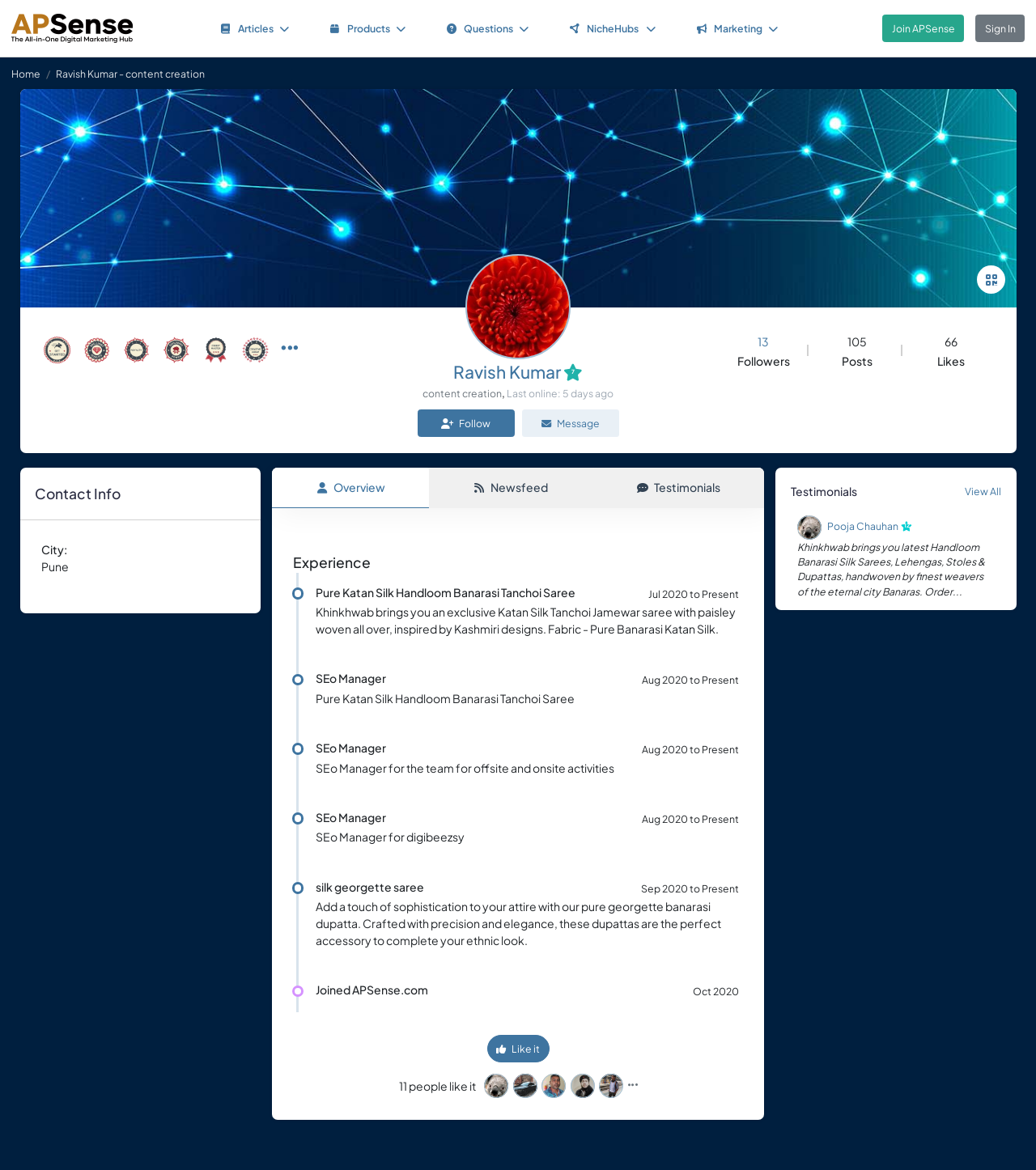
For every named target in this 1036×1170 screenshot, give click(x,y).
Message (570, 423)
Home (25, 73)
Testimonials (678, 487)
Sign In (1000, 28)
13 (763, 341)
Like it (518, 1049)
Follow (465, 423)
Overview (350, 487)
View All (983, 491)
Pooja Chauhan (862, 525)
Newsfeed (510, 487)
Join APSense (923, 28)
